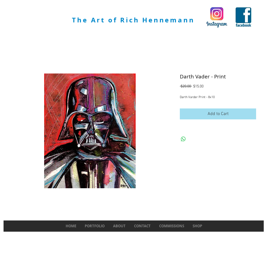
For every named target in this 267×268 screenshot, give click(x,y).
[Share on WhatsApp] (183, 139)
